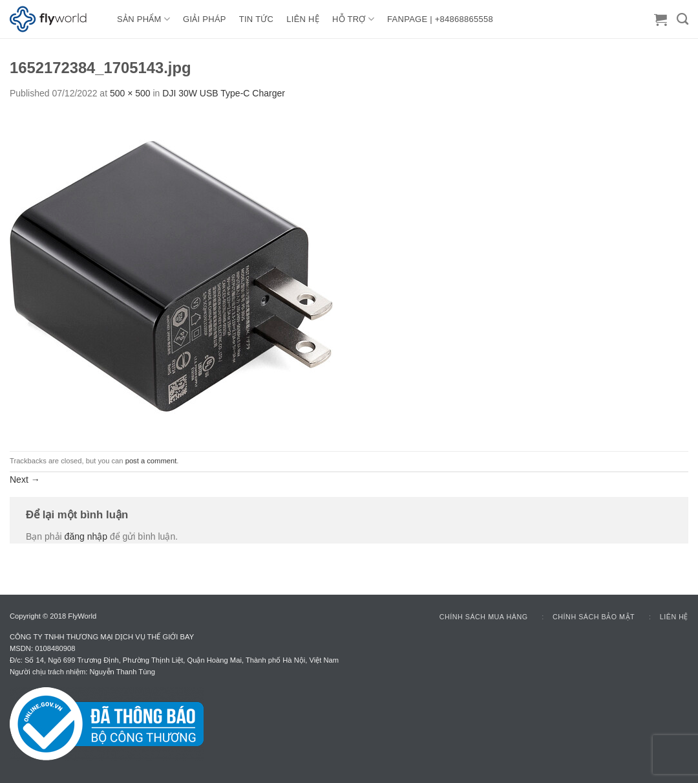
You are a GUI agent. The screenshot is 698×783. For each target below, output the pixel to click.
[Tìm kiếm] (682, 19)
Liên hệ (674, 617)
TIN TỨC (256, 19)
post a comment (151, 461)
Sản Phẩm (143, 19)
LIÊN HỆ (302, 19)
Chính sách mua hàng (483, 617)
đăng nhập (86, 536)
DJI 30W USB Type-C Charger (223, 93)
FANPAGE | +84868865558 (440, 19)
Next (25, 479)
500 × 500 (130, 93)
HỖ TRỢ (353, 19)
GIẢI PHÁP (204, 19)
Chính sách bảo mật (594, 617)
